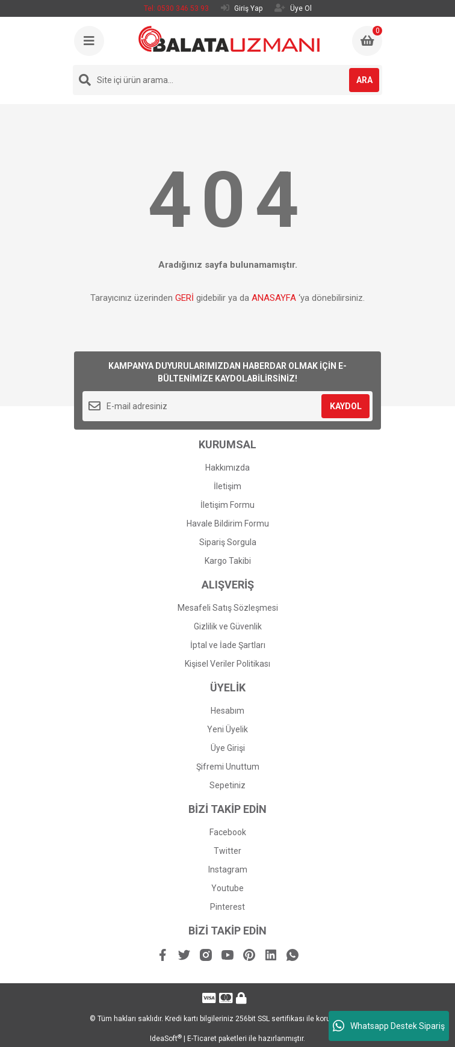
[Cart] (367, 41)
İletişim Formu (227, 505)
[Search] (227, 80)
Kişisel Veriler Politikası (227, 664)
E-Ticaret (202, 1038)
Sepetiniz (227, 785)
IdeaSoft (166, 1038)
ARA (364, 80)
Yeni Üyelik (227, 729)
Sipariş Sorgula (227, 542)
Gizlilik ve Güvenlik (228, 626)
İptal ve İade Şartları (227, 645)
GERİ (184, 297)
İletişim (227, 486)
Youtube (227, 888)
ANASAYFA (274, 297)
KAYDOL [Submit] (346, 406)
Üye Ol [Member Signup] (293, 8)
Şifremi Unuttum (227, 766)
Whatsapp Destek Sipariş (389, 1026)
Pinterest (227, 907)
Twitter (227, 851)
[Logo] (229, 39)
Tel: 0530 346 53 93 (176, 8)
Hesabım (227, 710)
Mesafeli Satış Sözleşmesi (228, 608)
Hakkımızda (227, 467)
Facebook (227, 832)
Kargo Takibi (228, 561)
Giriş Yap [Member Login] (241, 8)
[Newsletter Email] (227, 406)
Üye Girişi (228, 748)
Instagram (227, 869)
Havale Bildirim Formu (228, 523)
